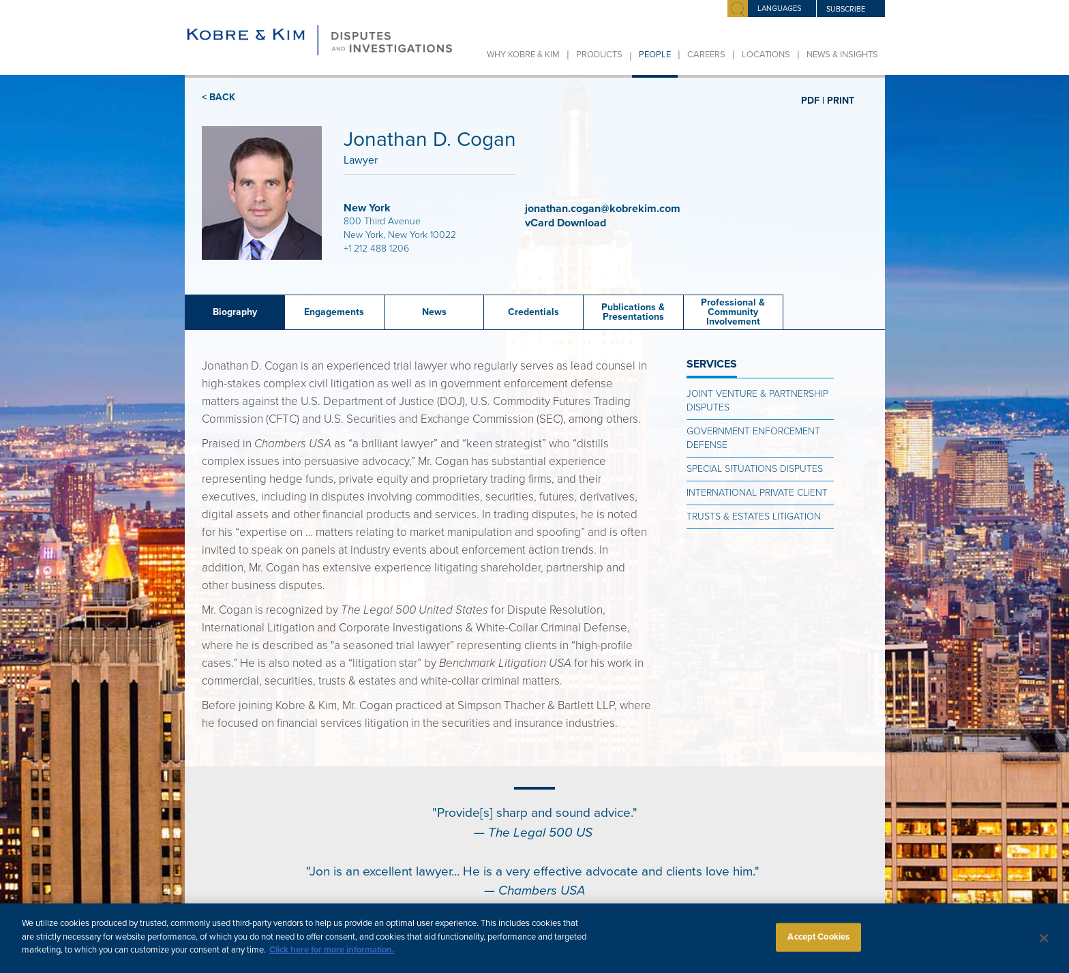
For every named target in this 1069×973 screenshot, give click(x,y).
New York (367, 208)
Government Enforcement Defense (753, 438)
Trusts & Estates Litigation (754, 516)
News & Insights (842, 54)
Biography (235, 312)
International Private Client (757, 492)
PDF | (812, 100)
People (655, 54)
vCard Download (567, 223)
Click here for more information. (331, 958)
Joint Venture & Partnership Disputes (757, 400)
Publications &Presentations (633, 312)
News (434, 312)
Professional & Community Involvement (733, 312)
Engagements (334, 312)
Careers (706, 54)
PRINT (840, 100)
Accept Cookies (818, 945)
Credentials (533, 312)
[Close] (1044, 947)
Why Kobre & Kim (523, 54)
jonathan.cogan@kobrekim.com (602, 208)
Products (599, 54)
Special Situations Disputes (755, 469)
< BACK (218, 97)
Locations (766, 54)
